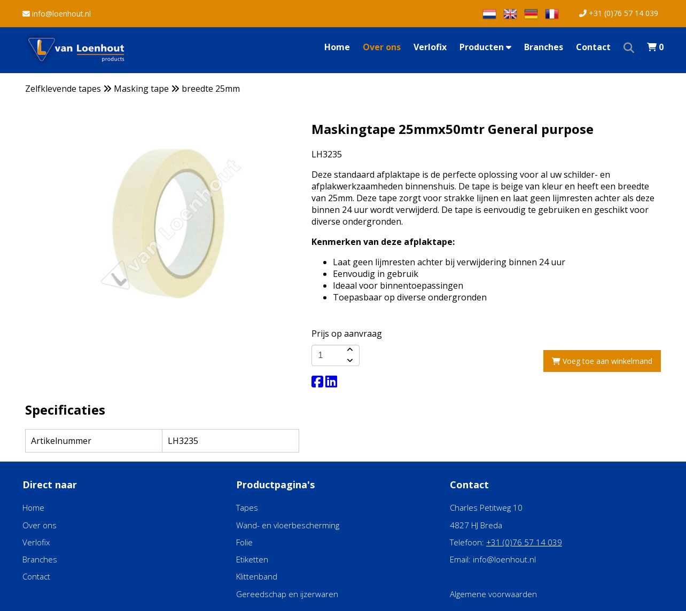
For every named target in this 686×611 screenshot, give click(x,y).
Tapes (247, 507)
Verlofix (430, 47)
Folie (244, 542)
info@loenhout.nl (56, 14)
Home (337, 47)
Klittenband (256, 576)
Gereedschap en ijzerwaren (287, 594)
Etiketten (252, 559)
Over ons (382, 47)
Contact (593, 47)
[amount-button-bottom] (349, 360)
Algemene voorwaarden (493, 594)
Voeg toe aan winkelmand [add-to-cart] (602, 361)
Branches (543, 47)
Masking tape (141, 88)
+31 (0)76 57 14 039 (618, 13)
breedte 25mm (211, 88)
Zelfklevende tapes (63, 88)
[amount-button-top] (349, 350)
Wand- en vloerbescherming (287, 525)
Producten (485, 47)
